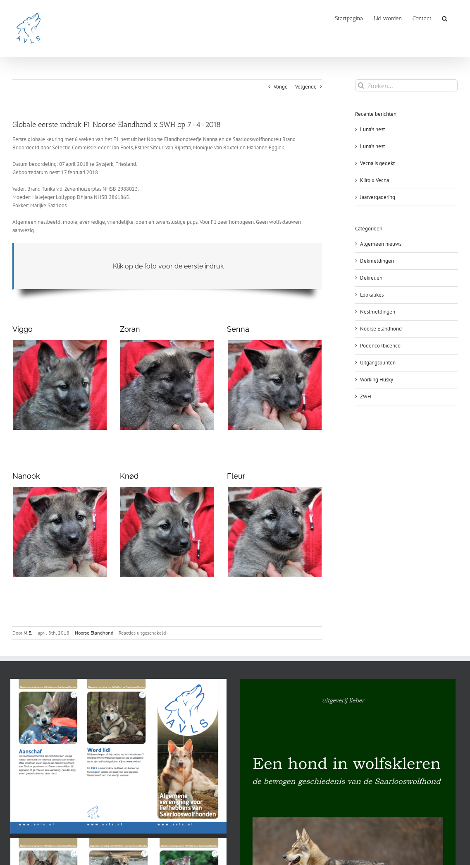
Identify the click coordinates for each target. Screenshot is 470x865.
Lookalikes (372, 294)
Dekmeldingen (377, 260)
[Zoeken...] (406, 85)
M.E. (28, 633)
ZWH (365, 396)
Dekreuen (371, 277)
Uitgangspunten (378, 362)
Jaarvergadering (377, 197)
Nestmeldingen (377, 311)
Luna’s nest (372, 129)
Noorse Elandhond (94, 633)
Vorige (281, 86)
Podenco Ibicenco (380, 345)
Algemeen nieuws (380, 243)
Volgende (306, 86)
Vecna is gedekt (377, 163)
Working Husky (376, 379)
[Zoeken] (361, 85)
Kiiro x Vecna (374, 180)
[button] (444, 18)
